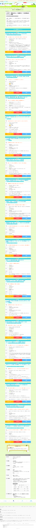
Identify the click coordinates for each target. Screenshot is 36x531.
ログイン (28, 2)
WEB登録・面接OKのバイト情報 (3, 515)
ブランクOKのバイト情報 (27, 515)
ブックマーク (31, 501)
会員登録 (25, 2)
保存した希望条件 (9, 5)
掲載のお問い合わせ (27, 523)
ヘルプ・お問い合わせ (31, 2)
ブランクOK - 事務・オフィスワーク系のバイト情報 (16, 521)
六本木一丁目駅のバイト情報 (12, 510)
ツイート (22, 501)
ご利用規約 (14, 523)
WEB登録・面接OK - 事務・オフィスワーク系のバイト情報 (6, 520)
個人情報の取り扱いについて (9, 523)
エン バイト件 (6, 1)
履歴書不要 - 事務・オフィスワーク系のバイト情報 (6, 521)
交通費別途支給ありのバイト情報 (10, 515)
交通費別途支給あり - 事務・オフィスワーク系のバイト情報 (18, 520)
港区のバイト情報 (2, 510)
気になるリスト (3, 5)
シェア (13, 501)
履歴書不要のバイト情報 (22, 515)
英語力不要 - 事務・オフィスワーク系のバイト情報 (30, 520)
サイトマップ (35, 2)
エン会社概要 (23, 523)
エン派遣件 (1, 1)
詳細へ (26, 51)
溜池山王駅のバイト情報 (6, 510)
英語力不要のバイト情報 (16, 515)
